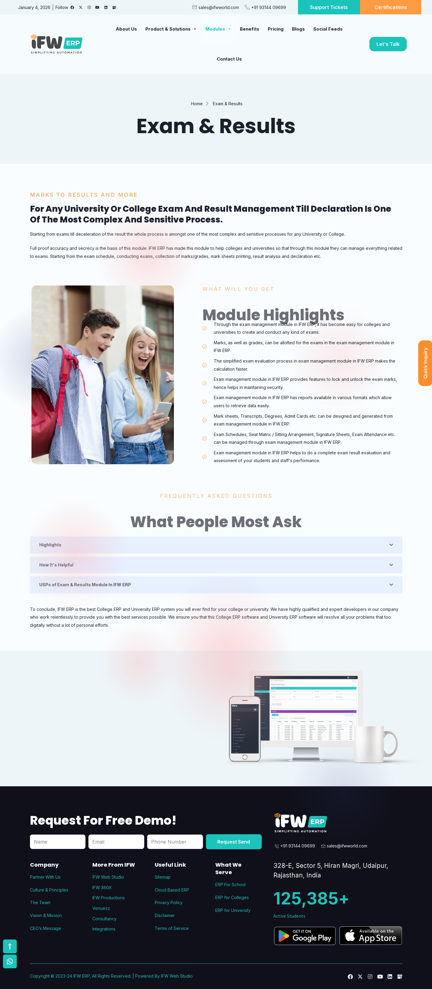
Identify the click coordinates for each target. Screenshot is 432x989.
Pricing (276, 29)
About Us (126, 29)
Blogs (298, 29)
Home (197, 103)
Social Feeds (328, 29)
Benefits (249, 29)
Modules (218, 29)
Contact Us (229, 59)
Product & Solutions (171, 29)
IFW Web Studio (177, 976)
